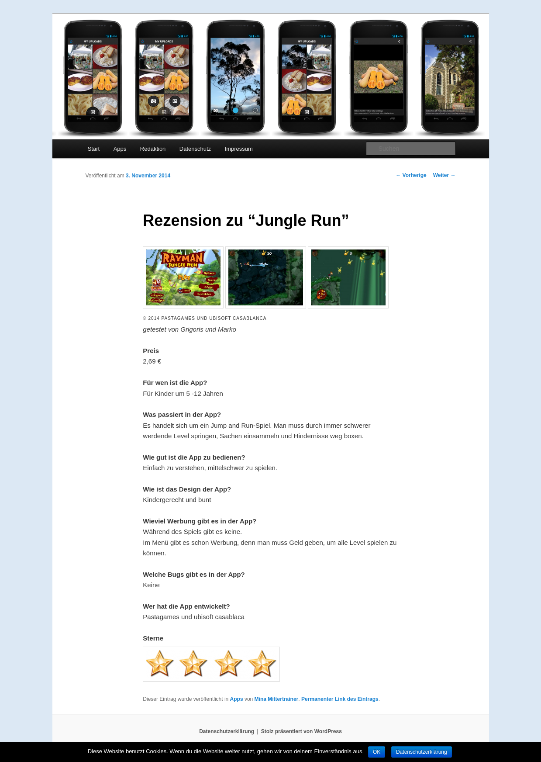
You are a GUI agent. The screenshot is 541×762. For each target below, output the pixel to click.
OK (376, 752)
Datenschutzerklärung (226, 731)
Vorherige (411, 175)
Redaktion (153, 148)
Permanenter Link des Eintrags (340, 699)
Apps (120, 148)
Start (94, 148)
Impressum (239, 148)
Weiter (444, 175)
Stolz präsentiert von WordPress (301, 731)
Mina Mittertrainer (277, 699)
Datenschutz (195, 148)
